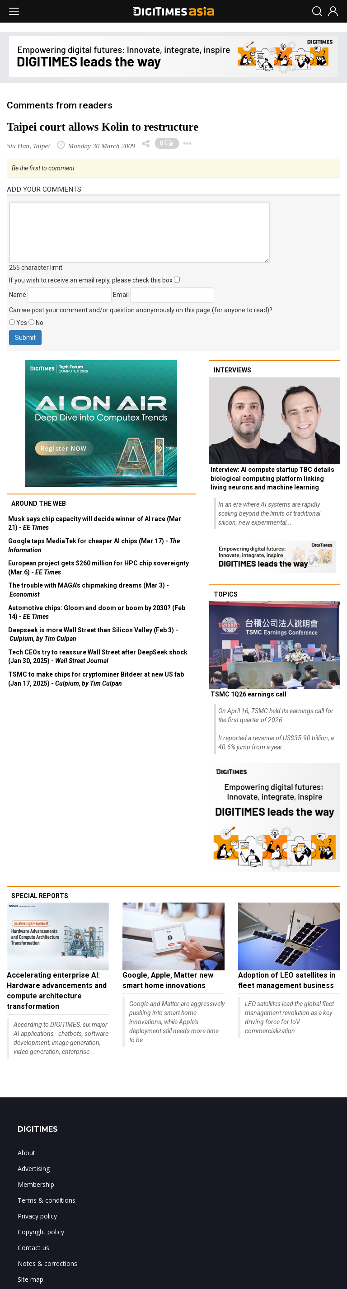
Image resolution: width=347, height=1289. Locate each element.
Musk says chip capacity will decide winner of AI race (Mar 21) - (94, 523)
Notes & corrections (47, 1263)
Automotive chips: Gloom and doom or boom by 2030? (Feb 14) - (96, 612)
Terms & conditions (46, 1200)
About (26, 1152)
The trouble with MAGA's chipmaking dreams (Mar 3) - (88, 590)
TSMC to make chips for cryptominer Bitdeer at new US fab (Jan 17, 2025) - (96, 679)
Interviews (232, 370)
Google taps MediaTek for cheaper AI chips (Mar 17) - (94, 545)
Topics (226, 594)
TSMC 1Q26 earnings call (248, 694)
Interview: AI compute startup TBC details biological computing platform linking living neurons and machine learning (272, 478)
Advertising (34, 1168)
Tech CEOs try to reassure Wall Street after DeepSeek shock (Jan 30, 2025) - (98, 657)
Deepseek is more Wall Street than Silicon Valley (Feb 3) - (93, 634)
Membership (36, 1184)
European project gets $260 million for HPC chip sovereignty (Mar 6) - (98, 568)
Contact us (33, 1247)
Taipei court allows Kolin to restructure (102, 127)
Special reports (39, 895)
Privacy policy (37, 1216)
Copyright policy (41, 1232)
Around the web (38, 503)
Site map (30, 1279)
